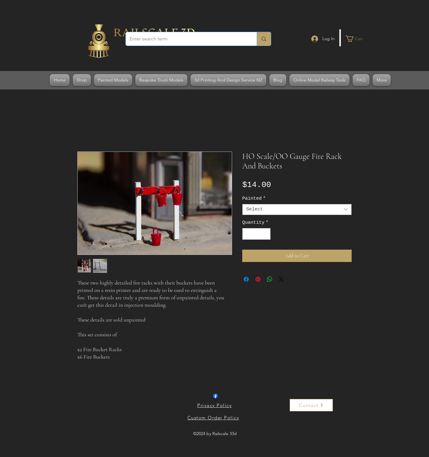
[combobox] (297, 209)
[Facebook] (215, 396)
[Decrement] (247, 234)
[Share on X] (281, 279)
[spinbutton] (256, 234)
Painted (254, 198)
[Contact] (311, 405)
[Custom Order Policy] (213, 417)
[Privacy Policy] (215, 405)
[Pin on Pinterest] (258, 279)
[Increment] (266, 234)
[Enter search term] (186, 39)
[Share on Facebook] (246, 279)
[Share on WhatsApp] (269, 279)
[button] (357, 38)
